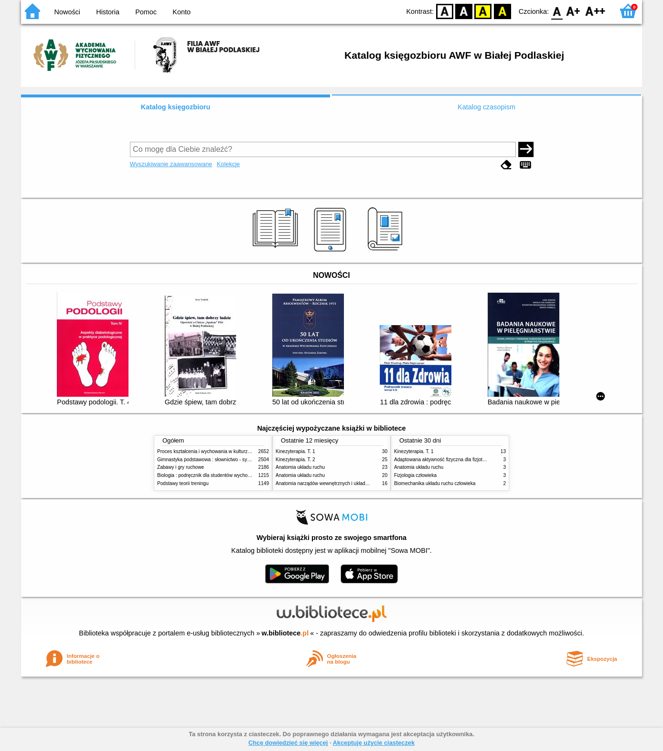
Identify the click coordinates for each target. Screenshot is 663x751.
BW (464, 11)
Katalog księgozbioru (176, 107)
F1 (573, 11)
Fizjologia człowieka (415, 475)
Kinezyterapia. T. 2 (295, 459)
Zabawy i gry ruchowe (180, 467)
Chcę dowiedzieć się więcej (288, 742)
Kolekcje (228, 164)
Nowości (67, 12)
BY (502, 11)
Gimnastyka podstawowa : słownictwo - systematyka (213, 459)
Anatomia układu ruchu (300, 467)
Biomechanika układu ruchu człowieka (434, 483)
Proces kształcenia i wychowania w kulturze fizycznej (213, 451)
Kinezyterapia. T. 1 (295, 451)
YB (483, 11)
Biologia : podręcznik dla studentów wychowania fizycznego (220, 475)
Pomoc (146, 12)
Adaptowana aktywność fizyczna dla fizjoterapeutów (449, 459)
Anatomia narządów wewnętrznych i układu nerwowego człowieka (346, 483)
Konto (181, 12)
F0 (556, 11)
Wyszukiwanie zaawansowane (171, 164)
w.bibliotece (285, 633)
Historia (107, 12)
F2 (595, 11)
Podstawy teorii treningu (183, 483)
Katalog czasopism (486, 107)
